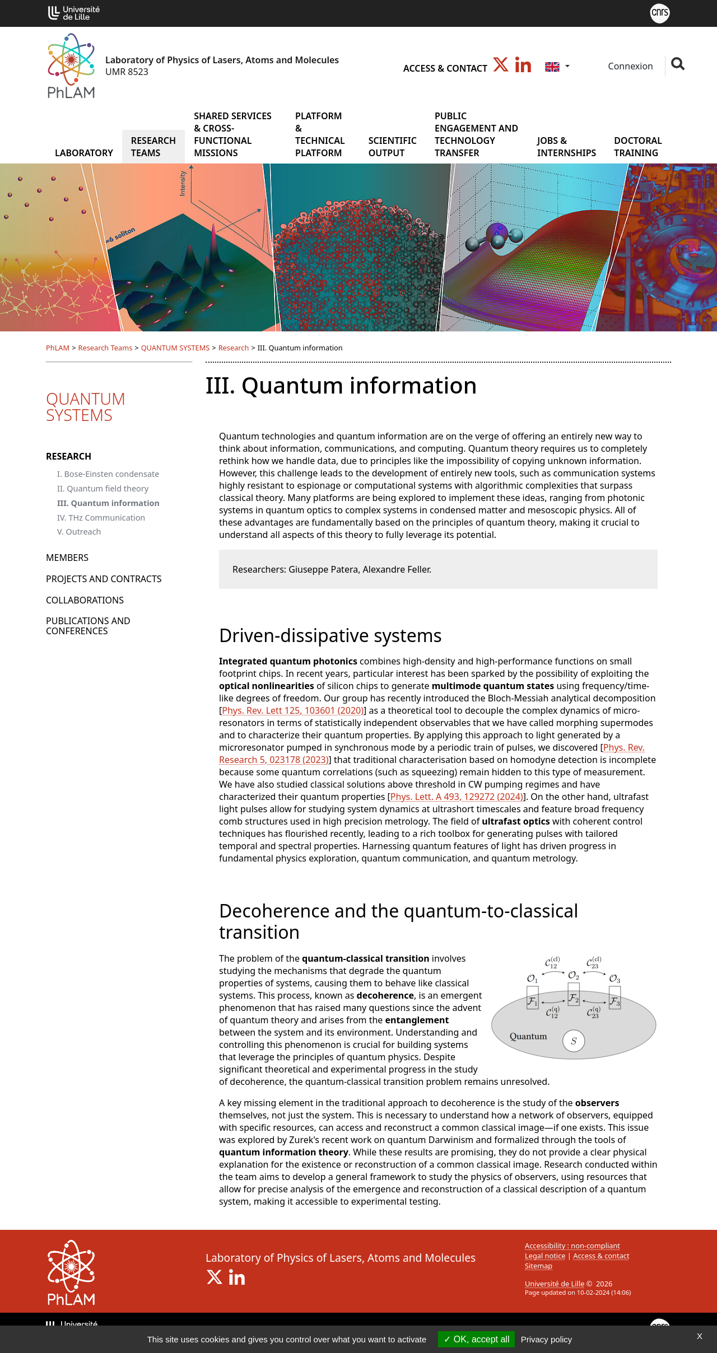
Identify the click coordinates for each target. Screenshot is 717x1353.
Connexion (629, 66)
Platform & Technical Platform (320, 134)
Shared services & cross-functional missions (233, 134)
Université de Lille (554, 1284)
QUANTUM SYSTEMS (175, 348)
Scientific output (393, 146)
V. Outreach (79, 531)
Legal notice (545, 1256)
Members (67, 557)
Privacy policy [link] (546, 1339)
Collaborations (85, 600)
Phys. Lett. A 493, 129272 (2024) (456, 796)
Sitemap (538, 1266)
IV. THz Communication (101, 517)
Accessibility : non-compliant (572, 1245)
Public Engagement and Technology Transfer (476, 134)
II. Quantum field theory (102, 488)
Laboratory (84, 153)
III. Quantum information (108, 503)
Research (233, 348)
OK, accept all (476, 1339)
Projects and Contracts (104, 579)
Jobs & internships (566, 146)
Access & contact (445, 68)
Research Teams (153, 146)
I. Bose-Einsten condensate (108, 474)
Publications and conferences (88, 626)
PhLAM (57, 348)
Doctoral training (638, 146)
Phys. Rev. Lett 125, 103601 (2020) (293, 710)
